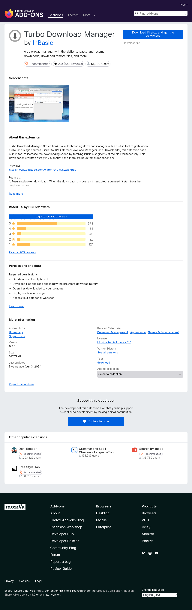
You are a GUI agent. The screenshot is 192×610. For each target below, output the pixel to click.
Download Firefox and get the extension (153, 34)
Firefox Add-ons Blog (67, 520)
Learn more (16, 306)
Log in (184, 4)
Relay (146, 527)
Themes (73, 15)
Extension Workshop (66, 527)
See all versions (107, 352)
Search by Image (151, 449)
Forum (55, 555)
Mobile (101, 520)
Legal (38, 580)
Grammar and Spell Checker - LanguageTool (96, 450)
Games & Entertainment (163, 332)
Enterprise (104, 527)
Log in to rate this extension (51, 216)
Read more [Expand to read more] (16, 193)
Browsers (149, 513)
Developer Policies (64, 541)
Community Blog (63, 548)
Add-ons (57, 506)
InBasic (43, 42)
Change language (153, 589)
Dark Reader (28, 449)
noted (39, 590)
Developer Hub (62, 534)
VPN (145, 520)
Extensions (55, 15)
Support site (17, 336)
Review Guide (61, 569)
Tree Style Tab (29, 467)
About (55, 513)
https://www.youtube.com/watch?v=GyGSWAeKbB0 (42, 169)
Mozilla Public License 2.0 (114, 342)
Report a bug (60, 562)
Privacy (9, 580)
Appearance (138, 332)
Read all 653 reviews (22, 252)
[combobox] (161, 13)
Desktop (102, 513)
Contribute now (96, 421)
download (103, 362)
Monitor (148, 534)
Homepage (16, 332)
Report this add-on (21, 384)
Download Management (112, 332)
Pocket (147, 541)
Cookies (24, 580)
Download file (131, 43)
